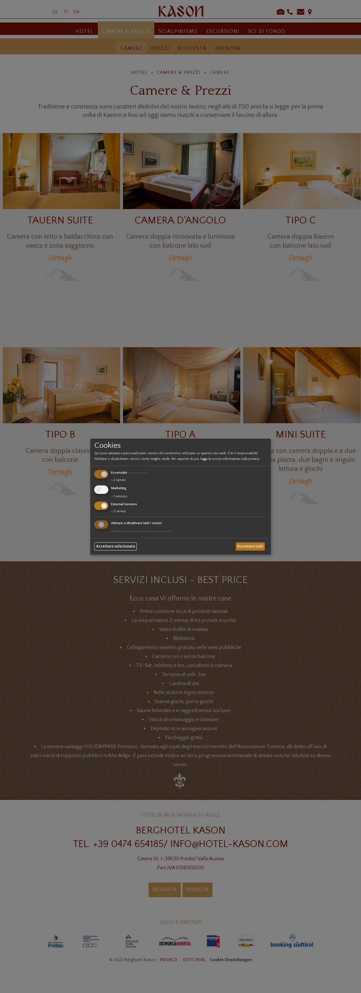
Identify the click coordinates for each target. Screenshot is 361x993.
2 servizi (118, 480)
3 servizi (118, 511)
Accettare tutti (250, 546)
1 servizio (119, 496)
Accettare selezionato (115, 546)
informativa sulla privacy (241, 459)
